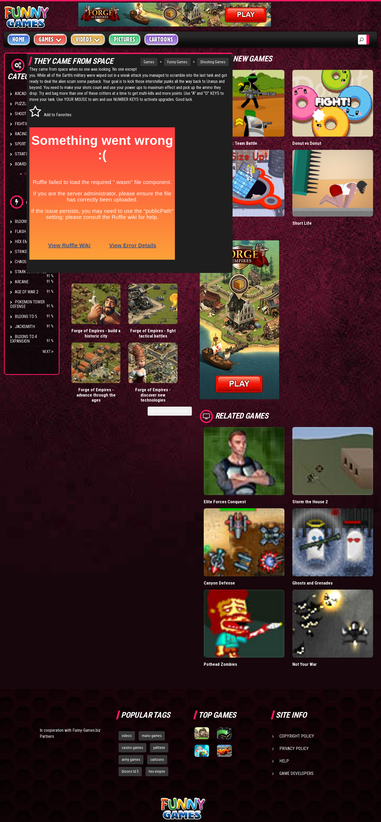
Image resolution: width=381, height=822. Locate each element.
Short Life (315, 201)
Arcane (22, 281)
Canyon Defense (245, 538)
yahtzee (159, 692)
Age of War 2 (26, 291)
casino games (132, 692)
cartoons (157, 704)
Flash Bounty (28, 231)
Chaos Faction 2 (30, 261)
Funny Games (163, 62)
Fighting (23, 123)
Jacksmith (25, 326)
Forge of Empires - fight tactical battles (124, 341)
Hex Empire (25, 241)
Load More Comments (196, 368)
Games (134, 62)
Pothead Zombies (247, 609)
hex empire (157, 716)
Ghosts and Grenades (326, 538)
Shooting (23, 113)
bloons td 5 (130, 716)
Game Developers (296, 718)
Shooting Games (198, 62)
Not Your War (318, 609)
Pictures (124, 39)
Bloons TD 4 (26, 221)
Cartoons (161, 39)
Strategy (24, 153)
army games (131, 704)
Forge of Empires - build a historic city (86, 341)
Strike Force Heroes (34, 251)
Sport (20, 143)
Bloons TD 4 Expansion (23, 339)
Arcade (22, 93)
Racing (21, 133)
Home (18, 39)
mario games (152, 680)
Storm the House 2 (324, 468)
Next (48, 351)
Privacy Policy (294, 693)
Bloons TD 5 (26, 316)
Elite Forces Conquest (251, 468)
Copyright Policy (296, 680)
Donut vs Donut (320, 132)
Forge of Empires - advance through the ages (162, 346)
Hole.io (236, 201)
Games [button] (50, 39)
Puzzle (21, 103)
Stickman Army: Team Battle (256, 132)
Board (20, 164)
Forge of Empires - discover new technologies (199, 343)
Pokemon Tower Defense (27, 304)
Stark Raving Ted (31, 271)
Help (284, 705)
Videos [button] (88, 39)
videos (127, 680)
